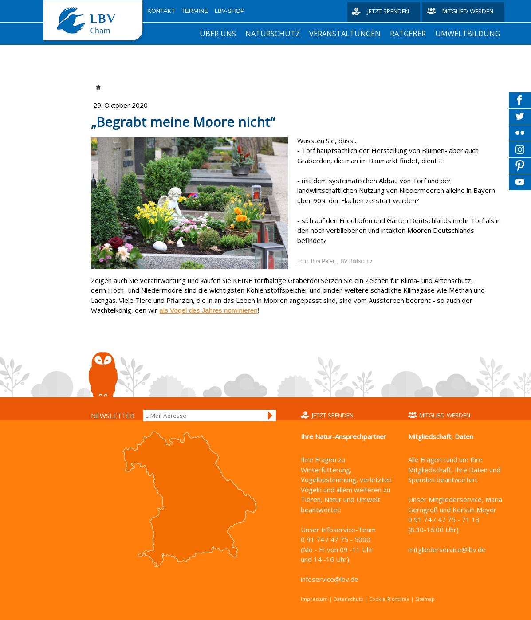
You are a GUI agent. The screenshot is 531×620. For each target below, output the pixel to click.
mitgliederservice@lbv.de (447, 549)
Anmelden (270, 415)
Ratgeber (408, 33)
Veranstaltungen (345, 33)
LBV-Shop (230, 11)
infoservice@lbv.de (329, 579)
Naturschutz (272, 33)
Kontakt (161, 11)
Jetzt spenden (388, 11)
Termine (194, 11)
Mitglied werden (467, 11)
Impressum (314, 599)
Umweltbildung (467, 33)
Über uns (218, 33)
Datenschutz (348, 599)
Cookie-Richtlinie (389, 599)
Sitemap (425, 599)
